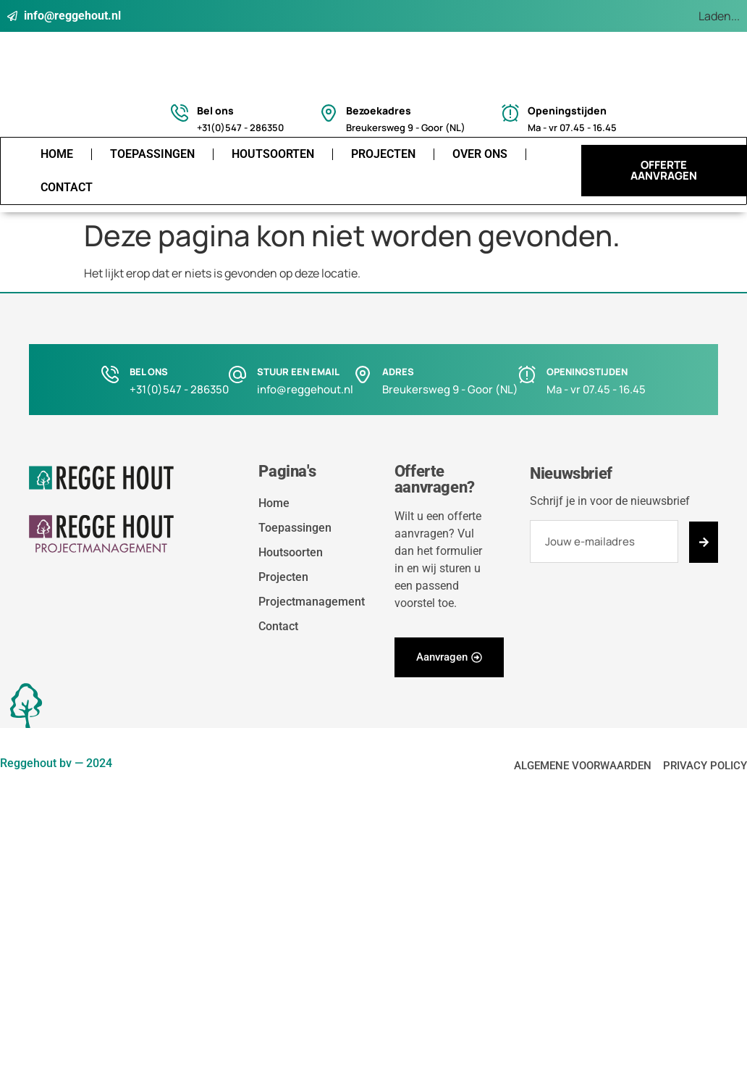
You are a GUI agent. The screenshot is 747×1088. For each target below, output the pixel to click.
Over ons (479, 154)
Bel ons (215, 110)
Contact (67, 187)
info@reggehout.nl (305, 389)
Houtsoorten (273, 154)
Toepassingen (152, 154)
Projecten (383, 154)
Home (57, 154)
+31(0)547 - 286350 (179, 389)
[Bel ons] (179, 113)
